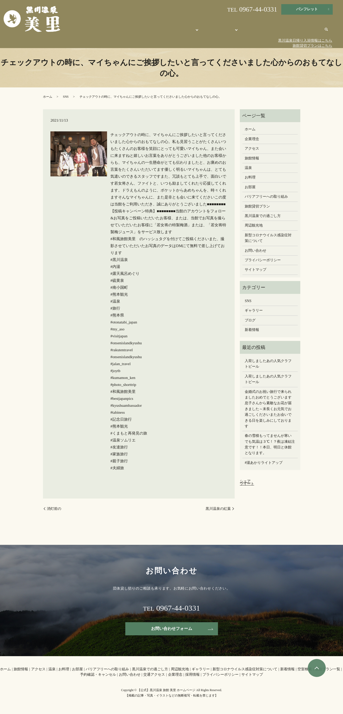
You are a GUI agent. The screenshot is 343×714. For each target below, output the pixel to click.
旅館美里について (195, 31)
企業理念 (252, 139)
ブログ (250, 320)
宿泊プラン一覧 (327, 669)
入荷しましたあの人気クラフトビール (268, 363)
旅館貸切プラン (257, 206)
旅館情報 (252, 158)
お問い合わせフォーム (171, 628)
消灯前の (56, 509)
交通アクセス (310, 31)
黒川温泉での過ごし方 (263, 216)
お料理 (250, 177)
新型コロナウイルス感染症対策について (268, 238)
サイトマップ (255, 270)
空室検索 (304, 669)
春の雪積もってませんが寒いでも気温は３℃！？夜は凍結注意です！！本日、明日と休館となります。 (270, 444)
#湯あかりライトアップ (264, 463)
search (326, 32)
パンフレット (307, 9)
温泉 (248, 168)
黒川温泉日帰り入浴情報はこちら (305, 40)
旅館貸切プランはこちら (312, 46)
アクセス (252, 148)
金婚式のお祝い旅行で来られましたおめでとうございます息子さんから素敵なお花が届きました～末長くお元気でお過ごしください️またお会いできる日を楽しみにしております (268, 409)
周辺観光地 (260, 31)
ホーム (47, 96)
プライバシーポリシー (263, 260)
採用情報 (192, 674)
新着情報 (252, 330)
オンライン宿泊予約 (230, 31)
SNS (66, 96)
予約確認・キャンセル (98, 674)
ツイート (247, 484)
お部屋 (250, 187)
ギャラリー (254, 310)
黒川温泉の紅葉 (218, 509)
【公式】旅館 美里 (163, 31)
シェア (245, 481)
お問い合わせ (284, 31)
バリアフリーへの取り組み (266, 196)
